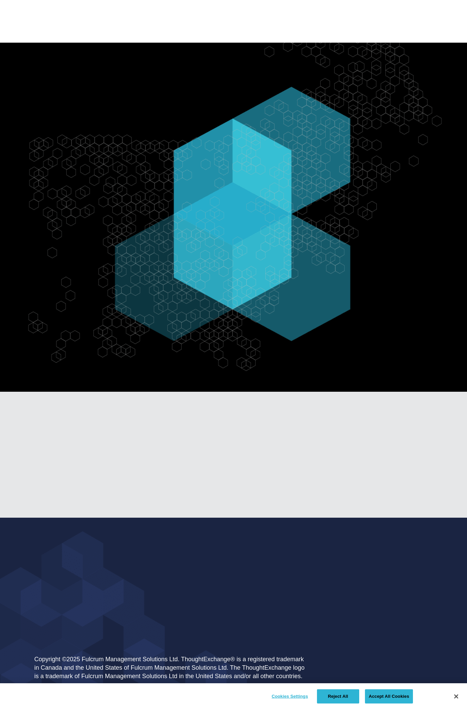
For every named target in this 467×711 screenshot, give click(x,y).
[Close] (456, 696)
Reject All (338, 696)
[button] (211, 24)
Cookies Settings (290, 696)
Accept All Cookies (389, 696)
